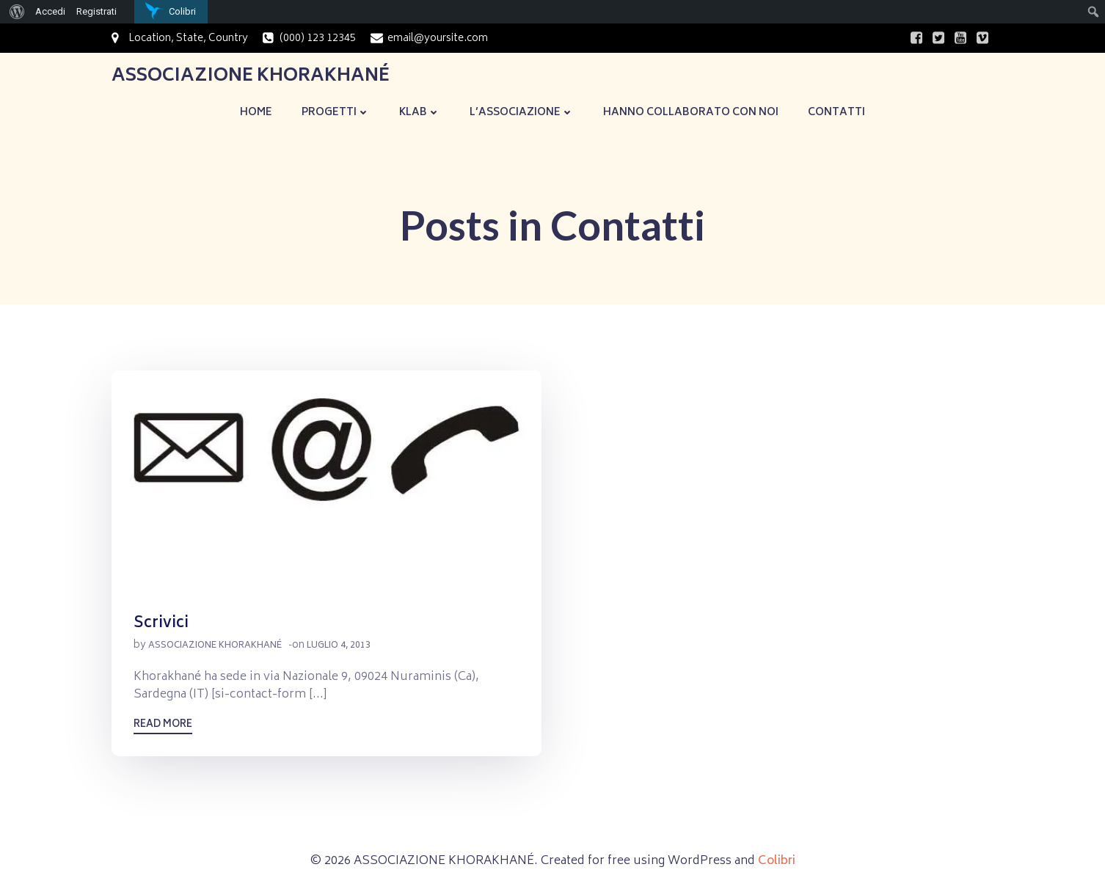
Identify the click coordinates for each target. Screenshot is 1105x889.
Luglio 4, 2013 (339, 646)
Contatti (836, 112)
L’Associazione (522, 112)
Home (256, 112)
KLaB (419, 112)
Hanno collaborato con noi (690, 112)
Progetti (336, 112)
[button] (326, 480)
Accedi (50, 11)
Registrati (96, 11)
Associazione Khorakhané (215, 646)
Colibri (776, 861)
